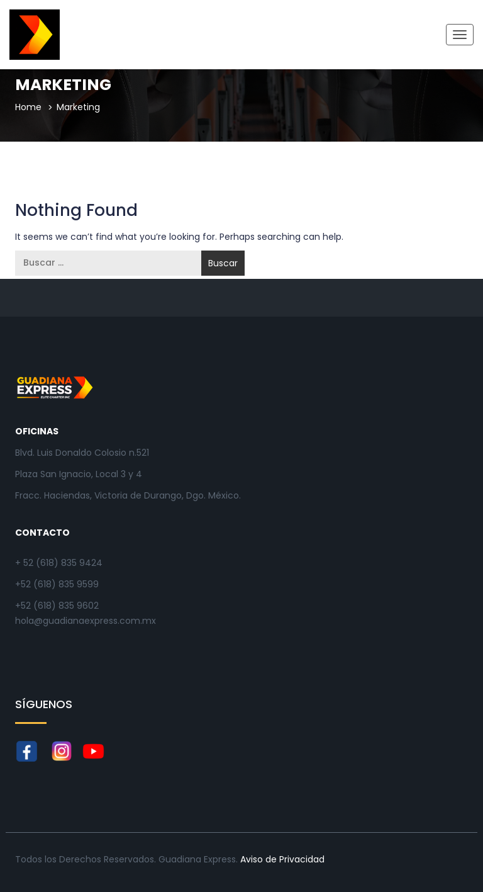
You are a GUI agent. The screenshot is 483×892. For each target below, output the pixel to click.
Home (28, 107)
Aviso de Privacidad (282, 859)
